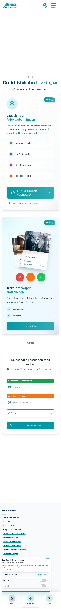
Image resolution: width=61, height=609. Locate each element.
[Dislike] (20, 277)
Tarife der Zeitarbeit (12, 541)
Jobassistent (8, 525)
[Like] (41, 277)
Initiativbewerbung (12, 517)
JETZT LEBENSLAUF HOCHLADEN (30, 192)
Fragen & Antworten (12, 529)
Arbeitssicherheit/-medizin (15, 549)
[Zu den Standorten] (45, 5)
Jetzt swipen (30, 326)
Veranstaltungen (10, 553)
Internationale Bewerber (14, 533)
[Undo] (30, 277)
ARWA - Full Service (12, 545)
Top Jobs (7, 521)
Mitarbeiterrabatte (11, 537)
